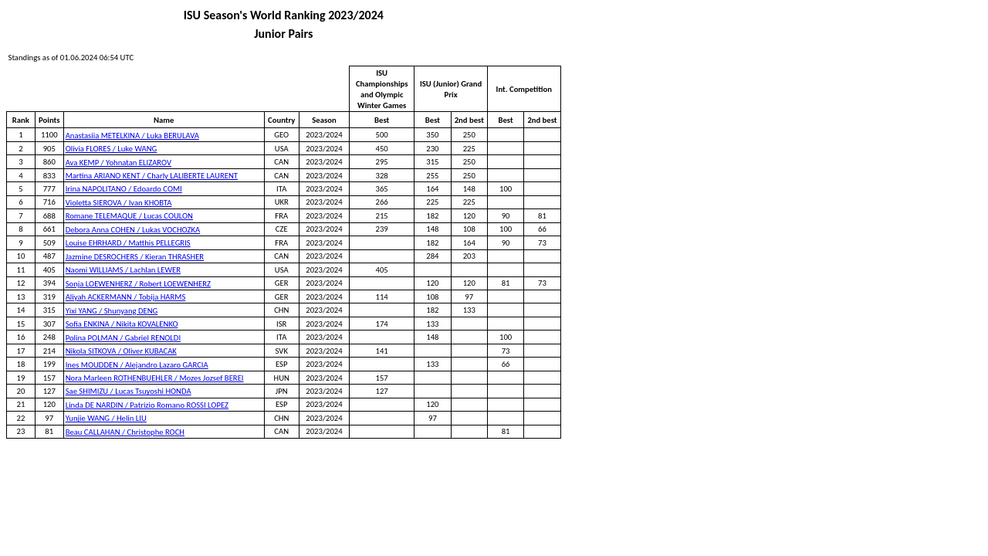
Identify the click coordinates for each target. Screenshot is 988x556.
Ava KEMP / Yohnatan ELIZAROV (118, 163)
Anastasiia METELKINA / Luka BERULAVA (132, 136)
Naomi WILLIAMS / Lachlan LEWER (123, 270)
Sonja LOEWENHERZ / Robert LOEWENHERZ (138, 284)
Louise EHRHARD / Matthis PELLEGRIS (128, 243)
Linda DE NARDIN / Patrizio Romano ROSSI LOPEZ (147, 405)
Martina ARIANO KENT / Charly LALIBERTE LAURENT (152, 176)
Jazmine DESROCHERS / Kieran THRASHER (135, 257)
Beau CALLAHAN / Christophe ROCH (125, 432)
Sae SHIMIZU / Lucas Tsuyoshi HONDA (128, 391)
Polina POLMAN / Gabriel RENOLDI (123, 338)
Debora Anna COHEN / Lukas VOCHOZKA (133, 230)
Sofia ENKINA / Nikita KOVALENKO (122, 324)
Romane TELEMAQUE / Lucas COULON (129, 216)
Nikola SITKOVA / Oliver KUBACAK (121, 351)
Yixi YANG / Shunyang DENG (112, 311)
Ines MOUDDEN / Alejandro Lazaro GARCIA (137, 365)
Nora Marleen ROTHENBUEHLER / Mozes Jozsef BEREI (155, 378)
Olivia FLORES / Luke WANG (111, 149)
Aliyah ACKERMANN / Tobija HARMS (126, 297)
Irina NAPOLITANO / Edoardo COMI (124, 189)
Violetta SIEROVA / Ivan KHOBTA (119, 203)
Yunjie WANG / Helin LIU (106, 418)
